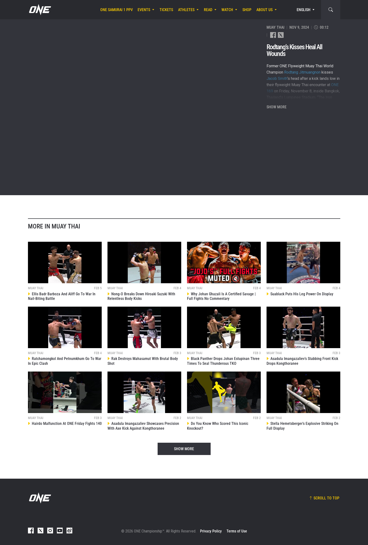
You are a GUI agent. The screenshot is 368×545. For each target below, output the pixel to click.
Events (144, 9)
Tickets (166, 9)
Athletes (186, 9)
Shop (246, 9)
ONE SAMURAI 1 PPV (116, 9)
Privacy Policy (211, 531)
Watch (227, 9)
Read (208, 9)
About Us (264, 9)
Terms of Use (237, 531)
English (303, 9)
